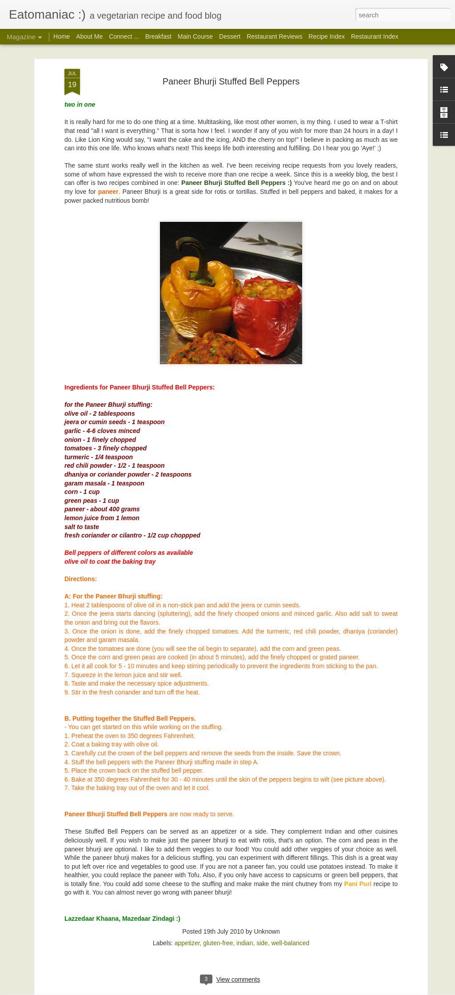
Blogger (296, 990)
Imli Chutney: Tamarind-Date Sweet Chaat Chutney (218, 884)
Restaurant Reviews (274, 36)
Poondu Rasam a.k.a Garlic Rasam (194, 682)
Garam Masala (161, 783)
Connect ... (124, 36)
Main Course (195, 36)
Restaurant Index (375, 36)
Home (61, 36)
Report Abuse (323, 990)
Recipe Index (326, 36)
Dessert (229, 36)
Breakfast (158, 36)
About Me (89, 36)
